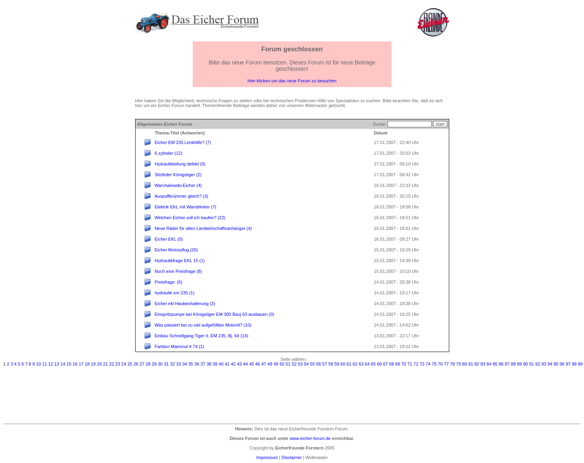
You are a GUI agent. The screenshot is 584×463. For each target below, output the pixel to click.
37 (202, 364)
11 (44, 364)
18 (87, 364)
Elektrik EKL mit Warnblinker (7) (185, 206)
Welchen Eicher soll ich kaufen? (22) (190, 217)
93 (543, 364)
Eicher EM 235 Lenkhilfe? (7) (183, 142)
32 (172, 364)
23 (117, 364)
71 (409, 364)
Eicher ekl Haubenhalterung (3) (185, 303)
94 (549, 364)
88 (513, 364)
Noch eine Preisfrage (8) (178, 271)
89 (519, 364)
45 (251, 364)
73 (421, 364)
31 (166, 364)
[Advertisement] (292, 394)
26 (136, 364)
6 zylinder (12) (168, 153)
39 (215, 364)
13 (56, 364)
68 (391, 364)
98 (574, 364)
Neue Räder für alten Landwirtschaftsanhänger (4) (203, 228)
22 (111, 364)
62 (355, 364)
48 (270, 364)
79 (458, 364)
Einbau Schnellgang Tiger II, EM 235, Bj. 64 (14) (201, 335)
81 (470, 364)
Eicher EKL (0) (169, 239)
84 (489, 364)
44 (245, 364)
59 (336, 364)
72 (415, 364)
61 (349, 364)
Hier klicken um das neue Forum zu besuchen (292, 80)
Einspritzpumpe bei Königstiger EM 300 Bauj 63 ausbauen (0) (214, 314)
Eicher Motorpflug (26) (176, 249)
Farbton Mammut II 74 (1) (179, 346)
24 (123, 364)
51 (288, 364)
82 (476, 364)
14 (62, 364)
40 (221, 364)
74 (428, 364)
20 (99, 364)
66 (379, 364)
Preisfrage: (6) (168, 282)
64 (367, 364)
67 (385, 364)
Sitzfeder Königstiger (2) (178, 174)
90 (525, 364)
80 (464, 364)
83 (483, 364)
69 (397, 364)
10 (38, 364)
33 (178, 364)
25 (129, 364)
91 (531, 364)
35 (190, 364)
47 (263, 364)
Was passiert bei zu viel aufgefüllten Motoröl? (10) (203, 325)
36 (196, 364)
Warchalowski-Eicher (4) (178, 185)
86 (501, 364)
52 (294, 364)
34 (184, 364)
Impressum (267, 457)
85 (495, 364)
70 (403, 364)
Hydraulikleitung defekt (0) (180, 163)
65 (373, 364)
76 (440, 364)
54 (306, 364)
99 (580, 364)
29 (154, 364)
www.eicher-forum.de (310, 438)
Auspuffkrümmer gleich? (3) (181, 196)
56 (318, 364)
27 (142, 364)
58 (330, 364)
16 (75, 364)
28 (148, 364)
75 (434, 364)
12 (50, 364)
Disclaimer (291, 457)
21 (105, 364)
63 (361, 364)
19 (93, 364)
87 (507, 364)
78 (452, 364)
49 (276, 364)
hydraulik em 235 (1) (174, 292)
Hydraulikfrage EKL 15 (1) (180, 260)
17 (81, 364)
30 (160, 364)
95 (555, 364)
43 (239, 364)
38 (208, 364)
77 (446, 364)
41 (227, 364)
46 (257, 364)
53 (300, 364)
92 (537, 364)
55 (312, 364)
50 (281, 364)
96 (562, 364)
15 (68, 364)
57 (324, 364)
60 (342, 364)
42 (233, 364)
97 (568, 364)
